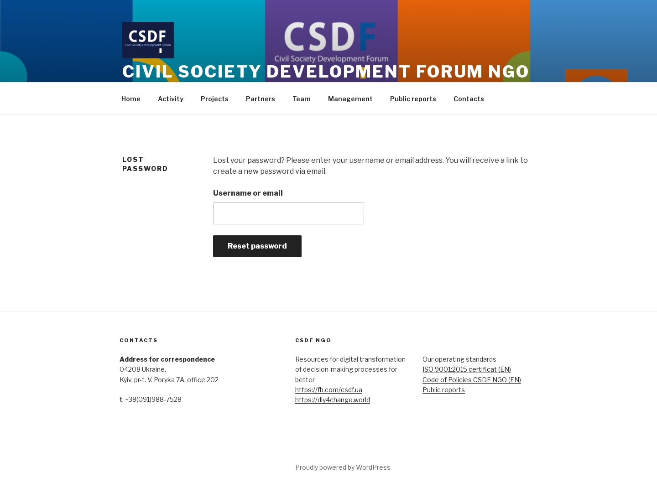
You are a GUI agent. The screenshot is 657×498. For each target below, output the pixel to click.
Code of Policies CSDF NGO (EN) (471, 380)
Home (131, 99)
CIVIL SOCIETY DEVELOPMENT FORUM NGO (326, 72)
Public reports (413, 99)
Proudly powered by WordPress (343, 467)
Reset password (257, 246)
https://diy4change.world (332, 400)
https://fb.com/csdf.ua (328, 390)
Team (301, 99)
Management (350, 99)
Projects (215, 99)
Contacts (469, 99)
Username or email (248, 193)
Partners (260, 99)
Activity (170, 99)
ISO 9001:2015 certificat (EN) (466, 369)
